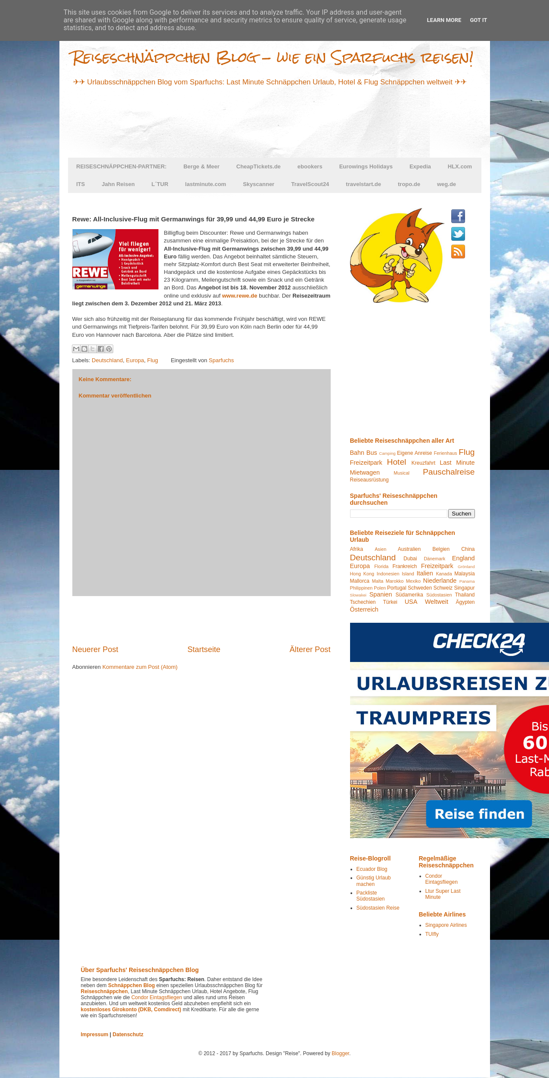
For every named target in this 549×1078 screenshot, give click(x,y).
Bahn (357, 452)
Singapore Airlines (446, 925)
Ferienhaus (445, 453)
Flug (152, 360)
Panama (467, 581)
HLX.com (460, 166)
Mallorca (359, 581)
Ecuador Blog (372, 869)
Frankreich (404, 566)
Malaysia (464, 574)
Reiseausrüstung (369, 480)
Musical (401, 472)
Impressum (95, 1034)
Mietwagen (365, 472)
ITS (80, 184)
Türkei (390, 602)
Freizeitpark (366, 462)
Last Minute (457, 462)
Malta (377, 581)
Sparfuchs (221, 360)
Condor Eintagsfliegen (441, 879)
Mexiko (413, 581)
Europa (135, 360)
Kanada (444, 573)
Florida (381, 566)
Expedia (420, 166)
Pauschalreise (449, 471)
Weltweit (436, 601)
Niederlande (440, 580)
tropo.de (409, 184)
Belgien (441, 549)
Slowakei (358, 595)
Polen (380, 587)
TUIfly (432, 934)
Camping (387, 453)
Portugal (396, 588)
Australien (409, 549)
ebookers (310, 166)
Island (408, 573)
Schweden (420, 588)
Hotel (396, 461)
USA (411, 601)
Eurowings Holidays (366, 166)
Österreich (364, 609)
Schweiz (443, 588)
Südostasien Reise (378, 908)
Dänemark (434, 558)
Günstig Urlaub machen (374, 881)
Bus (371, 452)
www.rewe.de (239, 295)
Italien (424, 573)
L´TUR (160, 184)
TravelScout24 (310, 184)
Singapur (464, 588)
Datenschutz (128, 1034)
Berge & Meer (201, 166)
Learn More (444, 20)
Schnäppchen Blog (131, 985)
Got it (478, 20)
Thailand (465, 595)
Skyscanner (258, 184)
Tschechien (363, 602)
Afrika (356, 549)
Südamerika (409, 595)
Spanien (380, 594)
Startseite (203, 649)
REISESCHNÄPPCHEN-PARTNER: (121, 166)
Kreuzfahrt (423, 463)
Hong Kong (362, 573)
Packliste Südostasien (371, 896)
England (463, 558)
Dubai (410, 559)
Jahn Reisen (118, 184)
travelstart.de (363, 184)
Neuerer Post (95, 649)
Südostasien (439, 594)
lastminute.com (205, 184)
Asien (380, 549)
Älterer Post (309, 649)
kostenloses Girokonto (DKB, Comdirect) (131, 1010)
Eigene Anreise (414, 453)
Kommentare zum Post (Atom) (140, 667)
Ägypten (465, 602)
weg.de (446, 184)
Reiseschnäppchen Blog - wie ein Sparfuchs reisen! (273, 57)
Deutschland (107, 360)
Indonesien (388, 573)
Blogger (340, 1053)
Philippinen (361, 587)
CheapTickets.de (258, 166)
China (468, 549)
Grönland (466, 566)
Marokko (394, 581)
